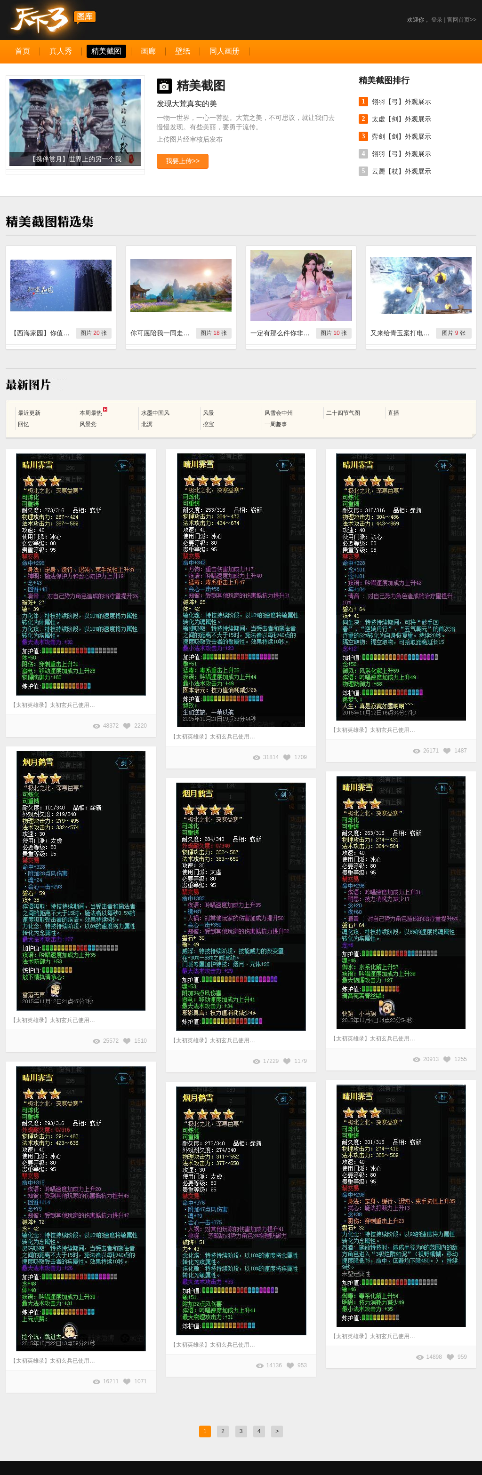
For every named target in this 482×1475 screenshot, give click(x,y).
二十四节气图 (343, 413)
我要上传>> (183, 161)
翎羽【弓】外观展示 (401, 101)
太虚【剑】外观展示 (401, 119)
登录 (436, 19)
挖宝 (208, 424)
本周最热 (93, 411)
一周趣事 (276, 424)
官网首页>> (461, 19)
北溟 (147, 424)
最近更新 (29, 413)
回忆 (23, 424)
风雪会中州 (279, 413)
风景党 (88, 424)
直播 (393, 413)
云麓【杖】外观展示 (401, 171)
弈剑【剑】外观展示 (401, 136)
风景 (208, 413)
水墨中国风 (155, 413)
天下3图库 (51, 20)
